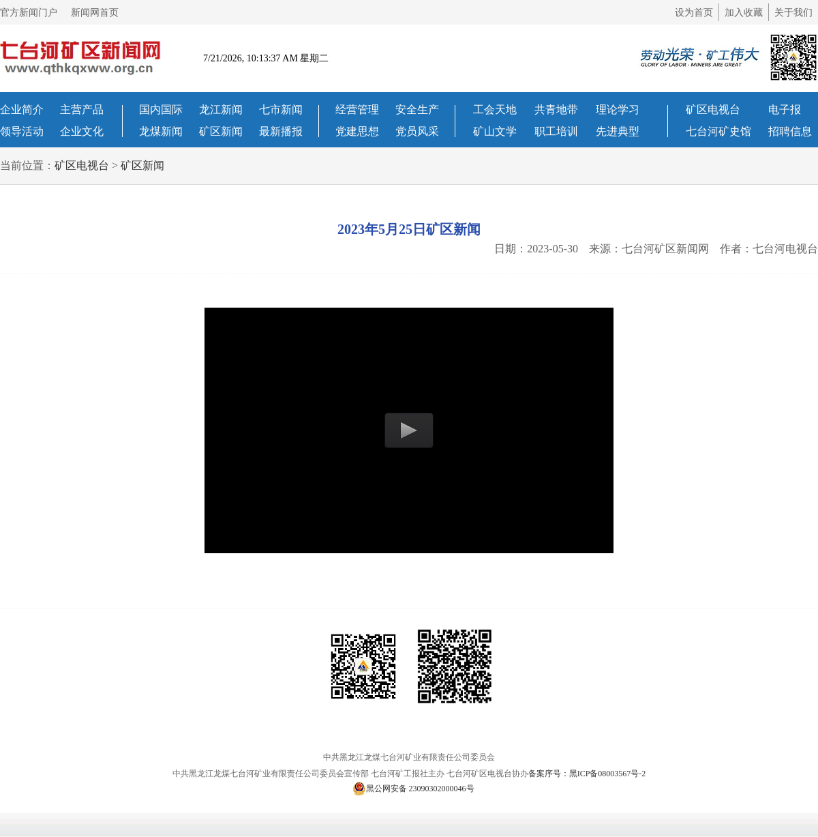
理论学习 (617, 109)
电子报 (784, 109)
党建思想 (357, 131)
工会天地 (495, 109)
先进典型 (617, 131)
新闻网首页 (95, 13)
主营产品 (82, 109)
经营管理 (357, 109)
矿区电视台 (713, 109)
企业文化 (82, 131)
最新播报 (281, 131)
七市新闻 (281, 109)
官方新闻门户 (28, 13)
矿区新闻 (221, 131)
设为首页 (694, 13)
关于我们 (793, 13)
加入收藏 (744, 13)
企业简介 (22, 109)
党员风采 (417, 131)
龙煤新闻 (161, 131)
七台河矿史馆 (718, 131)
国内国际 (161, 109)
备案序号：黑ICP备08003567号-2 (587, 773)
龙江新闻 (221, 109)
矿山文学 (495, 131)
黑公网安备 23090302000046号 (413, 788)
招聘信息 (790, 131)
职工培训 (556, 131)
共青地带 (556, 109)
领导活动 (22, 131)
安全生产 (417, 109)
